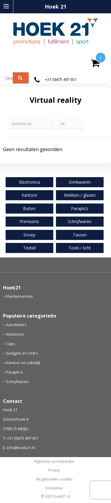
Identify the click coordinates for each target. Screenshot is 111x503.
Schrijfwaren (17, 381)
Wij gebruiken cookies (54, 479)
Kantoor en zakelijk (23, 362)
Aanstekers (16, 324)
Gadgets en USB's (22, 353)
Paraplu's (14, 372)
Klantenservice (19, 296)
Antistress (15, 334)
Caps (10, 343)
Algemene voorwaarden (54, 461)
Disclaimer (54, 488)
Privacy (54, 470)
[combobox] (10, 78)
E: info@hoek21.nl (19, 447)
